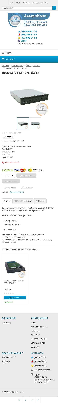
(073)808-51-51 (29, 37)
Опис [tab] (7, 201)
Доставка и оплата (39, 326)
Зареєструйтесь (40, 2)
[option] (23, 123)
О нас (33, 322)
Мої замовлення (9, 357)
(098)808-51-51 (29, 31)
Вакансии (35, 347)
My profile (6, 361)
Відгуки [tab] (40, 201)
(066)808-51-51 (29, 34)
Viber (24, 40)
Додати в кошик (14, 297)
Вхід (26, 2)
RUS (11, 2)
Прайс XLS (6, 322)
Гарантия (35, 330)
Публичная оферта (39, 339)
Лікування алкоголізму (33, 392)
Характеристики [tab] (23, 201)
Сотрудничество (38, 343)
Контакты (35, 334)
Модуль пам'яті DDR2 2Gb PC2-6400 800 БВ (14, 282)
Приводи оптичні (17, 192)
